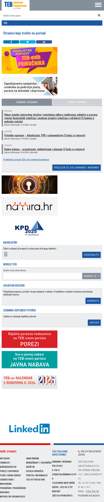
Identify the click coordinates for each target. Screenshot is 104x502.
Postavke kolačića (89, 495)
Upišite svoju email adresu (14, 270)
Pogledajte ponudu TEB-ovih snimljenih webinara (26, 159)
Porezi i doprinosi (9, 471)
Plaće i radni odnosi (10, 475)
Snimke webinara (77, 102)
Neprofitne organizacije (12, 496)
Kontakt (56, 491)
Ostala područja (34, 471)
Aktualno (5, 458)
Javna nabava (32, 458)
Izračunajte (91, 255)
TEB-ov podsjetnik (35, 479)
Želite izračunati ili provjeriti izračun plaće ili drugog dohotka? (29, 248)
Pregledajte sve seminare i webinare (76, 167)
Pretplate (57, 465)
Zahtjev (94, 322)
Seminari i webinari (26, 102)
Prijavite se (90, 276)
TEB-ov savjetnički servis (89, 453)
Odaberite (93, 301)
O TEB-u (56, 470)
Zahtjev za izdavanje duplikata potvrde (19, 316)
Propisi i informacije (37, 475)
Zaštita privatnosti (62, 495)
